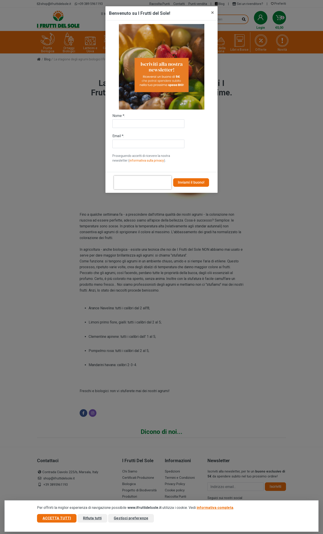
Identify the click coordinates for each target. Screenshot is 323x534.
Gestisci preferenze (131, 519)
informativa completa (215, 508)
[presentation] (142, 182)
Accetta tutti (57, 519)
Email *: (118, 136)
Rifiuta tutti (92, 519)
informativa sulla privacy (146, 160)
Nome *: (118, 116)
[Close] (212, 12)
